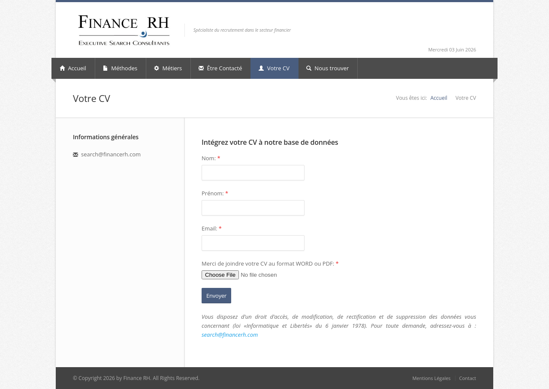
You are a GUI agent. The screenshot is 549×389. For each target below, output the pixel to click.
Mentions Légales (431, 378)
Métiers (168, 68)
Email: (212, 228)
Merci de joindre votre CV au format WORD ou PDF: (270, 263)
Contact (467, 378)
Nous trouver (327, 68)
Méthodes (120, 68)
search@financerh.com (230, 334)
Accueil (73, 68)
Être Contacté (220, 68)
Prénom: (215, 193)
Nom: (211, 158)
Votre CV (274, 68)
